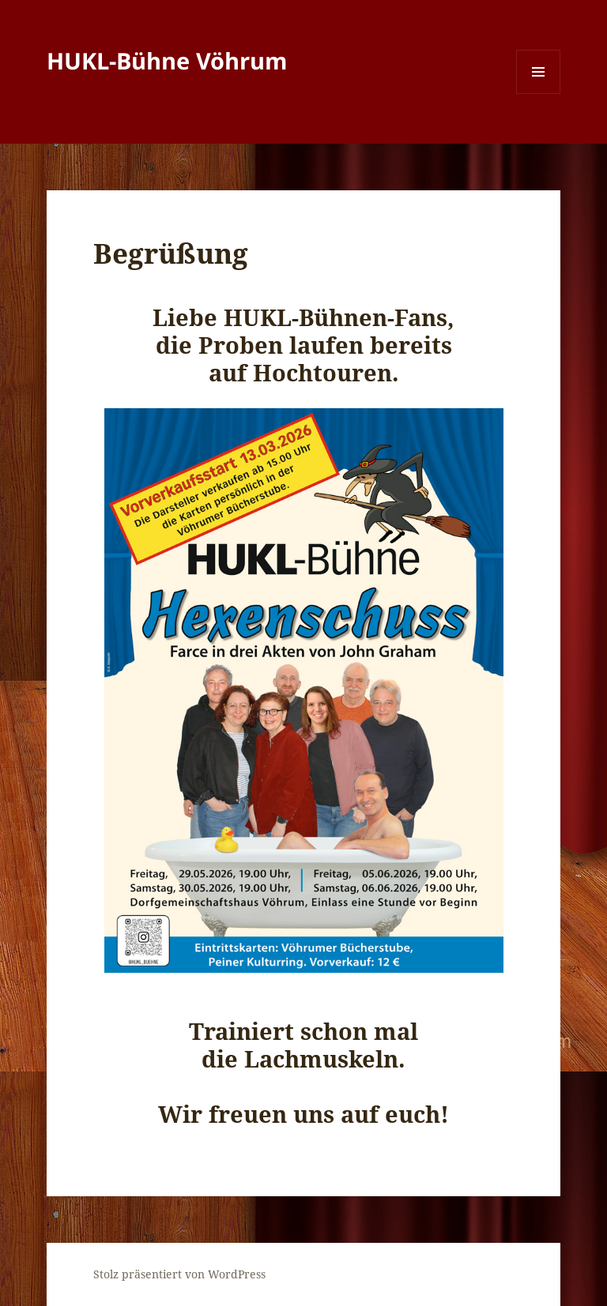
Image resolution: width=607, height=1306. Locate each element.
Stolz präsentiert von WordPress (179, 1274)
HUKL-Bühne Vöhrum (167, 60)
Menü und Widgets (538, 93)
